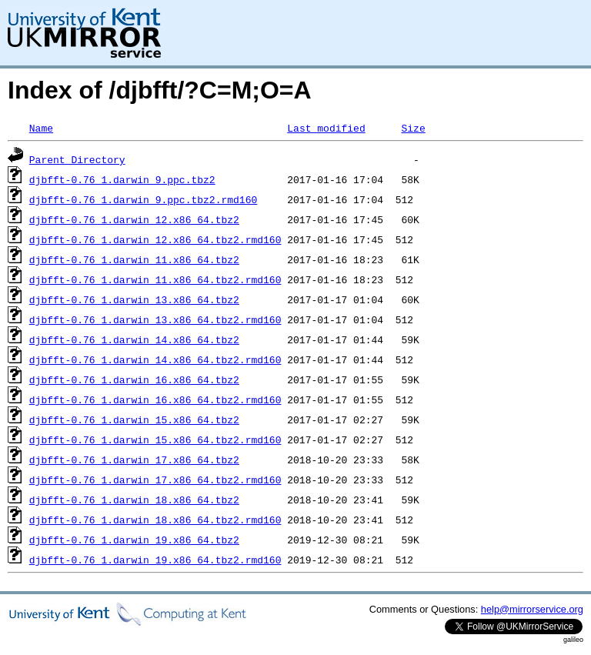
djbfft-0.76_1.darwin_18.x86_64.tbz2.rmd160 (155, 519)
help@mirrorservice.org (532, 609)
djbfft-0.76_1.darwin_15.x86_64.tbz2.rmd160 (155, 439)
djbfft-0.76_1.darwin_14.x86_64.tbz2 (134, 339)
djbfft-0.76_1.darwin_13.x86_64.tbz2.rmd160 (155, 319)
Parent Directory (77, 159)
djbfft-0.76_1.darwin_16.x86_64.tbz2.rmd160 (155, 399)
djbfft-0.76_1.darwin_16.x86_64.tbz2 (134, 379)
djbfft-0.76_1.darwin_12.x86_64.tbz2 (134, 219)
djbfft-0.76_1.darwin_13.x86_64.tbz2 (134, 299)
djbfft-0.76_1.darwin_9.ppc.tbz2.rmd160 (143, 199)
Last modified (326, 128)
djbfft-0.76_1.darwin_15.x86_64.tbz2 (134, 419)
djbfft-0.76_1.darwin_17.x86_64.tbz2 (134, 459)
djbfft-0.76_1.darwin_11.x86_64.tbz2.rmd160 (155, 279)
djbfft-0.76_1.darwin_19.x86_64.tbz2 (134, 539)
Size (413, 128)
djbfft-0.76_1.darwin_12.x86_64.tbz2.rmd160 (155, 239)
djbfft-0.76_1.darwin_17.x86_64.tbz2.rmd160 (155, 479)
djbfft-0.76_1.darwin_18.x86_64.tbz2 (134, 499)
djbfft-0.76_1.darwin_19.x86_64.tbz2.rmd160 (155, 559)
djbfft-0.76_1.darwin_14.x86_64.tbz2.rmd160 (155, 359)
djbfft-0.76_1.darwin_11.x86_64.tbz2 (134, 259)
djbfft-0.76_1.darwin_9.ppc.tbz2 (122, 179)
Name (41, 128)
